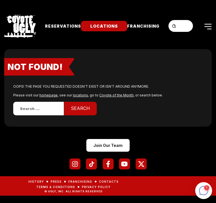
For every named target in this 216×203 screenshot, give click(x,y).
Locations (104, 26)
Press (56, 181)
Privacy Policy (96, 187)
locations (80, 95)
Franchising (143, 26)
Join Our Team (108, 145)
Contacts (109, 181)
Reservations (63, 26)
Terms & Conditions (55, 187)
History (36, 181)
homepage (48, 95)
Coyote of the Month (116, 95)
